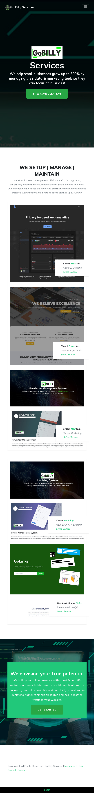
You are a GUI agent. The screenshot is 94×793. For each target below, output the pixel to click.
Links (78, 603)
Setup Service (70, 271)
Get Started (47, 709)
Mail (73, 428)
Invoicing (68, 520)
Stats (73, 263)
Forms (72, 346)
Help (80, 766)
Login (47, 789)
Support (22, 770)
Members (69, 766)
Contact (11, 770)
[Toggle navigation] (85, 6)
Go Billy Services (19, 7)
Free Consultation (47, 93)
